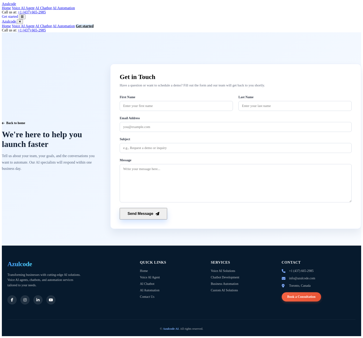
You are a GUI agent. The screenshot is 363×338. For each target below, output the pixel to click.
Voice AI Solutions (223, 271)
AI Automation (64, 8)
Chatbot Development (225, 277)
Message (125, 160)
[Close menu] (20, 21)
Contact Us (147, 296)
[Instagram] (25, 300)
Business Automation (224, 284)
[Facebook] (12, 300)
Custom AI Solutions (224, 290)
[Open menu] (22, 16)
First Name (127, 97)
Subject (125, 139)
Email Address (130, 118)
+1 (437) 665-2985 (32, 12)
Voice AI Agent (23, 8)
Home (6, 8)
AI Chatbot (43, 8)
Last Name (245, 97)
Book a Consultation (301, 296)
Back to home (13, 123)
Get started (10, 16)
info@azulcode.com (302, 278)
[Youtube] (51, 300)
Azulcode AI (171, 328)
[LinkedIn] (38, 300)
